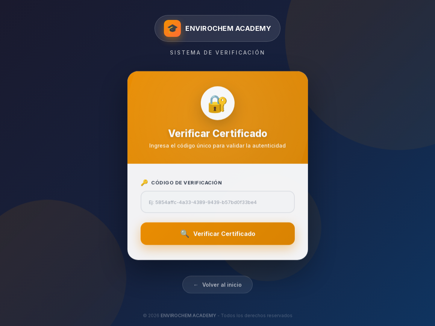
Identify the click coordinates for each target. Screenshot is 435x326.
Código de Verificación (181, 185)
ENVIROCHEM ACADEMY (188, 320)
